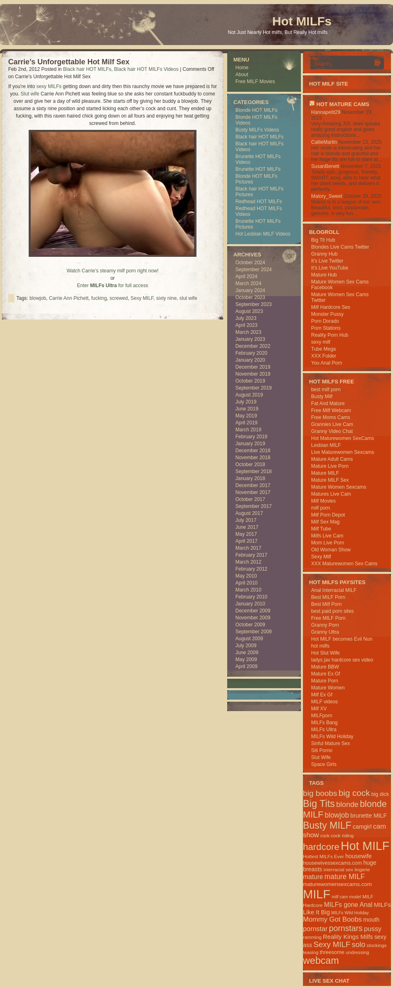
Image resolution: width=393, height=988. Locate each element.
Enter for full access (112, 285)
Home (241, 67)
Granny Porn (325, 625)
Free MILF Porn (328, 618)
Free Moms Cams (330, 417)
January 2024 (250, 290)
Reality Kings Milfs (348, 936)
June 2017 (246, 527)
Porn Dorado (325, 321)
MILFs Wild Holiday (332, 736)
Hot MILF (365, 845)
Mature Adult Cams (332, 459)
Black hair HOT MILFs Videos (146, 69)
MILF (316, 894)
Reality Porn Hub (329, 335)
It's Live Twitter (327, 261)
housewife (358, 856)
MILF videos (324, 702)
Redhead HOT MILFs (258, 201)
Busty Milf (321, 396)
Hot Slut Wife (325, 653)
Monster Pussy (327, 314)
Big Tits (319, 803)
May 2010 (246, 576)
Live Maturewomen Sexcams (342, 452)
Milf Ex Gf (321, 695)
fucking (99, 298)
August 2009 (249, 638)
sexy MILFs (48, 86)
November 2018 (252, 457)
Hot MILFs (302, 21)
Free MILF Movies (255, 81)
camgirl (362, 826)
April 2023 (246, 325)
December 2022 (252, 346)
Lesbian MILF (326, 445)
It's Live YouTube (329, 268)
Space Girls (324, 764)
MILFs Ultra (324, 729)
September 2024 (253, 269)
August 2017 (249, 513)
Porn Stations (326, 328)
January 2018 (250, 478)
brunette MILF (368, 815)
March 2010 (248, 590)
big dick (380, 794)
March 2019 (248, 430)
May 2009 (246, 659)
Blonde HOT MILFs (256, 110)
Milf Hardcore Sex (330, 307)
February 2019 (251, 437)
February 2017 (251, 555)
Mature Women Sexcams (338, 487)
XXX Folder (323, 356)
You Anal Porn (326, 363)
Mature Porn (324, 681)
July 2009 (245, 645)
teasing (310, 952)
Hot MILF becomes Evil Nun (341, 639)
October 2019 (250, 381)
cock (325, 835)
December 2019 (252, 367)
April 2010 (246, 583)
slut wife (188, 298)
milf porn (320, 508)
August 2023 (249, 311)
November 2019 (252, 374)
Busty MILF (327, 825)
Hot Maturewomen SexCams (342, 438)
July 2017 (245, 520)
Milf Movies (323, 501)
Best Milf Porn (326, 604)
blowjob (37, 298)
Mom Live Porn (327, 543)
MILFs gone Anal (348, 904)
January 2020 (250, 360)
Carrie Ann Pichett (68, 298)
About (241, 74)
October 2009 (250, 625)
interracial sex (338, 869)
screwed (118, 298)
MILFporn (321, 715)
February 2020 (251, 353)
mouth (371, 919)
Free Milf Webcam (331, 410)
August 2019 (249, 395)
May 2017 (246, 534)
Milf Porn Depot (328, 515)
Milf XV (319, 709)
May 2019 (246, 416)
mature (313, 876)
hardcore (321, 847)
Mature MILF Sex (330, 480)
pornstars (346, 928)
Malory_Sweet (326, 196)
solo (358, 944)
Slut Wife (321, 757)
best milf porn (326, 389)
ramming (312, 937)
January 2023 (250, 339)
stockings (377, 945)
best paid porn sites (332, 611)
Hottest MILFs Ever (323, 856)
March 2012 (248, 562)
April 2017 (246, 541)
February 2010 (251, 597)
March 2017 (248, 548)
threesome (332, 952)
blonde (347, 804)
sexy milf (320, 342)
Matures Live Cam (331, 494)
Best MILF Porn (328, 597)
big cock (354, 793)
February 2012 (251, 569)
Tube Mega (323, 349)
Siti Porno (321, 750)
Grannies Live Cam (332, 424)
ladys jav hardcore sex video (342, 660)
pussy (373, 928)
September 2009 (253, 631)
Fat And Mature (328, 403)
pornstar (315, 928)
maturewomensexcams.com (337, 884)
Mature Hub (324, 275)
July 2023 (245, 318)
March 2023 (248, 332)
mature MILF (344, 876)
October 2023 (250, 297)
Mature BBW (325, 667)
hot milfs (320, 646)
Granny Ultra (325, 632)
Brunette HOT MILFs (257, 169)
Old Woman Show (331, 550)
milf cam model (346, 896)
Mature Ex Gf (325, 674)
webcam (321, 960)
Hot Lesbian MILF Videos (263, 234)
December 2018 (252, 450)
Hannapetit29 (325, 112)
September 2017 (253, 506)
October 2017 (250, 499)
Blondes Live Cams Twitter (340, 247)
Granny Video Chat (332, 431)
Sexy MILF (142, 298)
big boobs (320, 793)
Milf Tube (321, 529)
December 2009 (252, 611)
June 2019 (246, 409)
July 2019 (245, 402)
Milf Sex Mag (325, 522)
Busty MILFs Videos (257, 130)
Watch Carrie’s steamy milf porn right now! (113, 271)
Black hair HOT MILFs (87, 69)
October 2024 (250, 262)
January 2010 (250, 604)
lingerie (362, 869)
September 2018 (253, 471)
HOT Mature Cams (342, 104)
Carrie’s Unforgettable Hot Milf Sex (68, 62)
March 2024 (248, 283)
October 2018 (250, 464)
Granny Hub (324, 254)
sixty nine (166, 298)
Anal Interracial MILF (334, 590)
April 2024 (246, 276)
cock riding (342, 835)
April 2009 (246, 666)
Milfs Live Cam (327, 536)
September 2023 (253, 304)
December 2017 (252, 485)
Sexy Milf (321, 557)
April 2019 (246, 423)
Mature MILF (325, 473)
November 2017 (252, 492)
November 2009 (252, 618)
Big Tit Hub (323, 240)
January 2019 (250, 443)
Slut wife (30, 94)
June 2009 (246, 652)
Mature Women (328, 688)
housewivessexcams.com (332, 863)
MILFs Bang (324, 722)
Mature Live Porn (329, 466)
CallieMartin (324, 142)
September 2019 (253, 388)
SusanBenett (325, 166)
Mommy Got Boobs (332, 919)
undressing (357, 952)
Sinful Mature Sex (330, 743)
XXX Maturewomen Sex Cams (344, 564)
